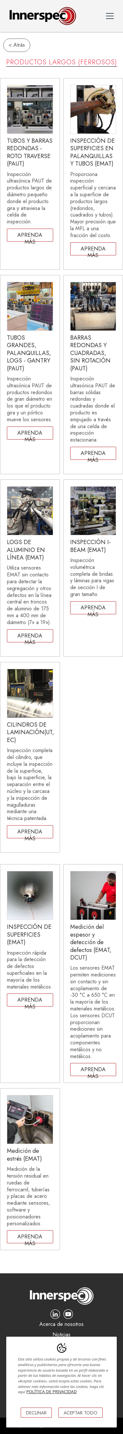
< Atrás (17, 45)
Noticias (61, 1334)
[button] (110, 16)
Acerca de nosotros (61, 1324)
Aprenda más (29, 236)
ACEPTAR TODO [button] (80, 1413)
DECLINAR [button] (36, 1413)
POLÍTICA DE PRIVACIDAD (51, 1391)
